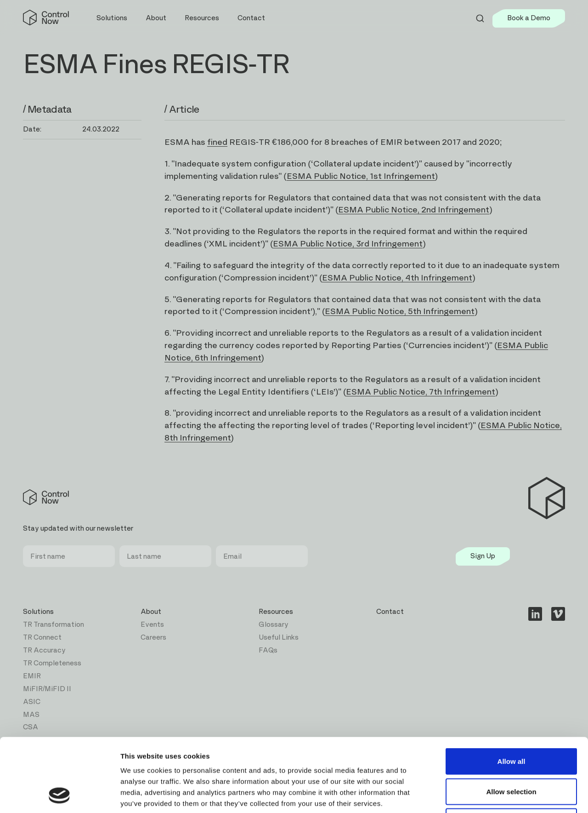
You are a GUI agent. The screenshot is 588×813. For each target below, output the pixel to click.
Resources (276, 611)
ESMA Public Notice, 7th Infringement (420, 392)
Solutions (38, 611)
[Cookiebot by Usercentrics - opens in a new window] (59, 795)
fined (217, 142)
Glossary (273, 624)
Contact (251, 18)
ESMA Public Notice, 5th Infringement (400, 311)
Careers (153, 637)
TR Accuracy (44, 650)
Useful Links (279, 637)
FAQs (268, 650)
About (151, 611)
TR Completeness (52, 663)
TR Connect (42, 637)
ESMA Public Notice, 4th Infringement (397, 278)
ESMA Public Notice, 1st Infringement (361, 176)
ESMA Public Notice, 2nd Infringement (413, 210)
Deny (511, 752)
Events (152, 624)
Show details (482, 795)
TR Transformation (53, 624)
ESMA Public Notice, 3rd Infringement (348, 244)
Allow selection (511, 723)
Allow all (512, 692)
